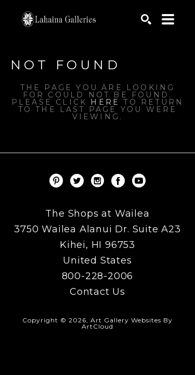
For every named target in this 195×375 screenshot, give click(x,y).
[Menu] (168, 19)
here (105, 102)
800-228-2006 (98, 276)
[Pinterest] (58, 181)
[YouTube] (139, 181)
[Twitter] (78, 181)
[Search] (146, 19)
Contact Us (97, 291)
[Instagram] (99, 181)
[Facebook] (119, 181)
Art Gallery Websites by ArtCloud (127, 323)
